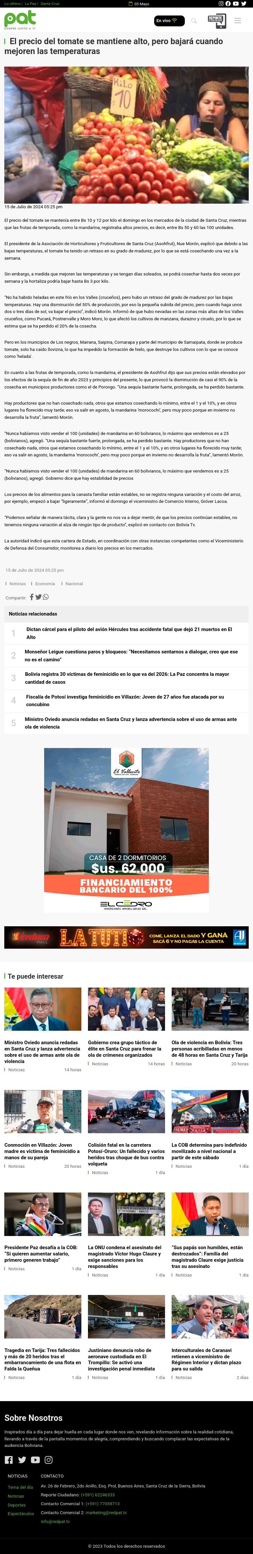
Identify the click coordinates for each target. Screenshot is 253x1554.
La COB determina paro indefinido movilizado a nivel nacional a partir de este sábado (209, 1151)
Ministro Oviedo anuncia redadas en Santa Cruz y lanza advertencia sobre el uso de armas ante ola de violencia (131, 723)
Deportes (17, 1505)
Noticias (18, 583)
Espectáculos (21, 1513)
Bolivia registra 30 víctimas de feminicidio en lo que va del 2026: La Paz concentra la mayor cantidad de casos (127, 678)
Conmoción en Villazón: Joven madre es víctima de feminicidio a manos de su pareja (41, 1151)
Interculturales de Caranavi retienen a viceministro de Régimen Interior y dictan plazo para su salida (206, 1359)
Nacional (75, 583)
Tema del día (20, 1487)
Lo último (12, 3)
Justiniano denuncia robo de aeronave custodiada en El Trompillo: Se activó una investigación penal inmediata (121, 1359)
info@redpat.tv (55, 1521)
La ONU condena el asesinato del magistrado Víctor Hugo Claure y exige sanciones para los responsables (124, 1257)
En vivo (166, 20)
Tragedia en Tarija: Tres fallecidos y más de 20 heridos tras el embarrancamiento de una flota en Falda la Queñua (42, 1359)
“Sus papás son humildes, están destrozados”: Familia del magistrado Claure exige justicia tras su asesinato (207, 1257)
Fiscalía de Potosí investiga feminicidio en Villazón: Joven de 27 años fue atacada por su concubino (125, 701)
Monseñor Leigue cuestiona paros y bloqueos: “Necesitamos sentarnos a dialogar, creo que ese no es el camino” (131, 656)
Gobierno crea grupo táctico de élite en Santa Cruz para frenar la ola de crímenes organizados (124, 1049)
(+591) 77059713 (103, 1503)
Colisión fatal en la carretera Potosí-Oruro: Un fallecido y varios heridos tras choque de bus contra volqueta (126, 1154)
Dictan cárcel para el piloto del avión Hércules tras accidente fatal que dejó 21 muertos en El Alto (129, 633)
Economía (45, 583)
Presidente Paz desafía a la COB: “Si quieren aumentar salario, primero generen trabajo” (40, 1254)
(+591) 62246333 (98, 1494)
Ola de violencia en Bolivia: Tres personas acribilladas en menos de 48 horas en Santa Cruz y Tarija (210, 1049)
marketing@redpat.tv (106, 1512)
